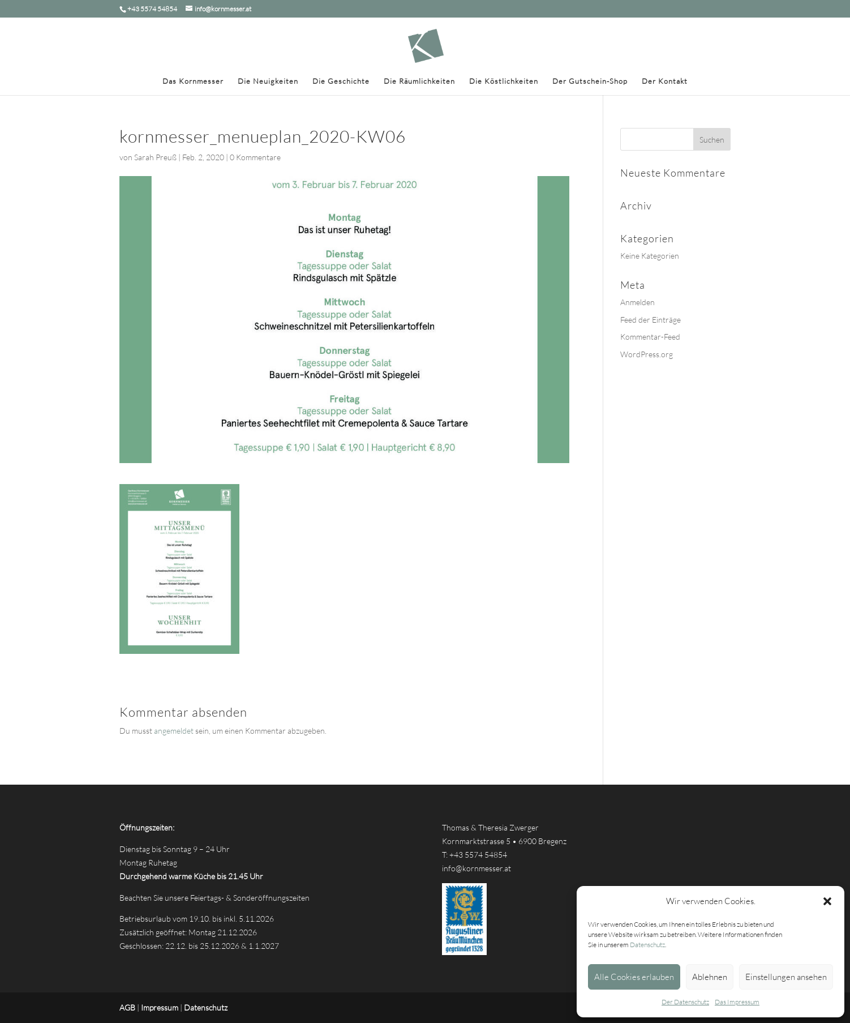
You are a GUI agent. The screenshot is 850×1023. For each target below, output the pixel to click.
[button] (827, 901)
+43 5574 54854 (478, 854)
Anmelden (637, 302)
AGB (127, 1007)
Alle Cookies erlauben (634, 976)
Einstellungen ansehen (786, 976)
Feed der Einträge (650, 319)
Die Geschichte (341, 81)
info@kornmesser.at (476, 868)
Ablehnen (709, 976)
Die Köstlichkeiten (503, 81)
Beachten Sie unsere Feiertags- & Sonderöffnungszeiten (214, 897)
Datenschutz (647, 944)
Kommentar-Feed (650, 336)
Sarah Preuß (155, 157)
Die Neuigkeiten (268, 81)
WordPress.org (646, 354)
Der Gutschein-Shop (590, 81)
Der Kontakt (665, 81)
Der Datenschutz (685, 1002)
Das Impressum (737, 1002)
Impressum (159, 1007)
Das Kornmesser (193, 81)
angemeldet (174, 730)
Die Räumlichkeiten (419, 81)
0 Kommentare (255, 157)
